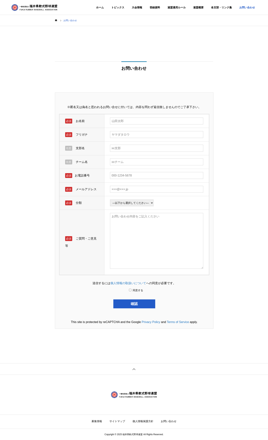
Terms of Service (178, 322)
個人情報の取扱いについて (128, 283)
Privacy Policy (151, 322)
